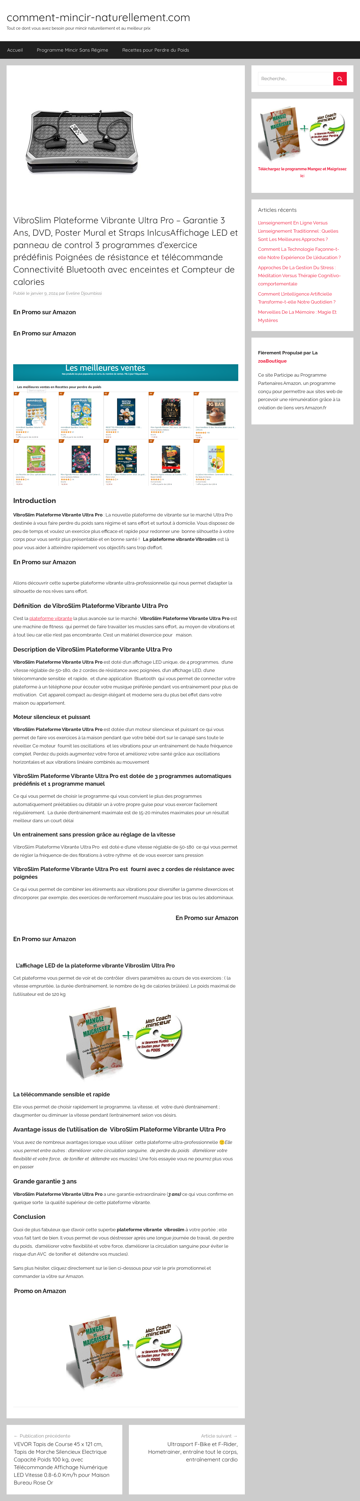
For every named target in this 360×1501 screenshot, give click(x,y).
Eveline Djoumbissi (84, 293)
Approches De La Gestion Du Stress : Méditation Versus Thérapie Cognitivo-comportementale (299, 276)
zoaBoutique (272, 361)
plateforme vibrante (50, 618)
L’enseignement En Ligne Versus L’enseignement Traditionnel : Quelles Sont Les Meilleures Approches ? (298, 231)
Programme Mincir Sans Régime (72, 50)
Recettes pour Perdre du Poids (155, 50)
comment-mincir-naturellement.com (98, 17)
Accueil (15, 50)
